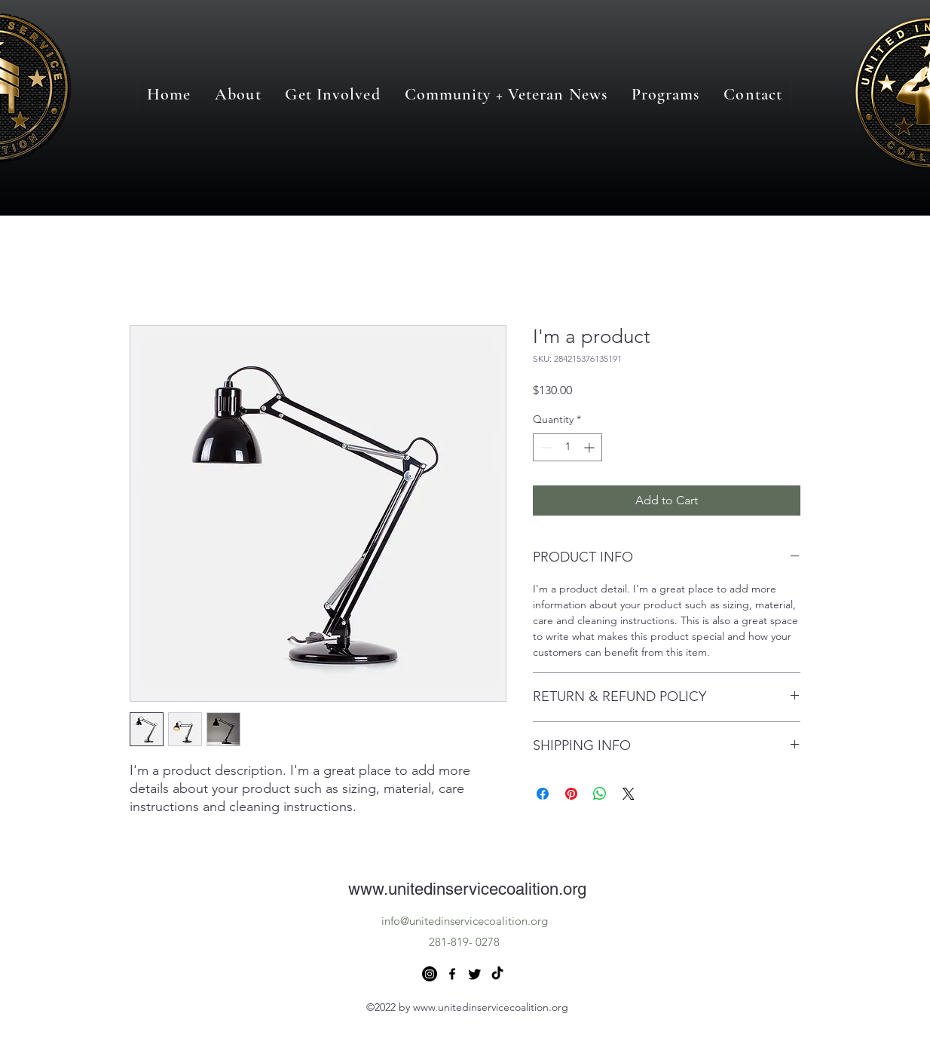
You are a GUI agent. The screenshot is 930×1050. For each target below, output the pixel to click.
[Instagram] (429, 973)
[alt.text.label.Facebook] (452, 973)
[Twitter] (474, 973)
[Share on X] (628, 794)
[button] (666, 94)
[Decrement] (544, 447)
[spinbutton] (567, 447)
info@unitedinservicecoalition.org (464, 921)
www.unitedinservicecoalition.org (467, 889)
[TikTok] (497, 973)
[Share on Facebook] (543, 794)
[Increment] (590, 447)
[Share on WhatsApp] (600, 794)
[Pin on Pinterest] (571, 794)
